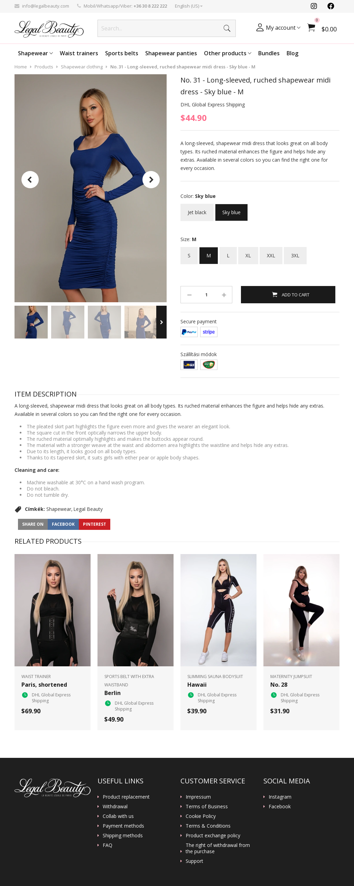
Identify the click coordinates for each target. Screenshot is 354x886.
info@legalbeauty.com (45, 6)
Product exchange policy (213, 835)
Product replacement (126, 797)
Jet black (197, 210)
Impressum (198, 797)
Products (44, 67)
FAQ (107, 845)
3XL (295, 253)
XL (248, 253)
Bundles (269, 53)
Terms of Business (207, 806)
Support (194, 861)
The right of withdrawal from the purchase (218, 848)
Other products (227, 53)
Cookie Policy (201, 816)
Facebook (280, 806)
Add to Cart (295, 295)
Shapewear (35, 53)
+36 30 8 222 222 (150, 6)
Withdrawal (115, 806)
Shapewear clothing (82, 67)
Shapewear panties (171, 53)
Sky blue (231, 210)
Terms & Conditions (208, 826)
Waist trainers (79, 53)
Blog (292, 53)
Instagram (280, 797)
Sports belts (121, 53)
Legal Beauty (88, 509)
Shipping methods (123, 835)
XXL (271, 253)
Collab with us (118, 816)
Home (21, 67)
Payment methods (123, 826)
